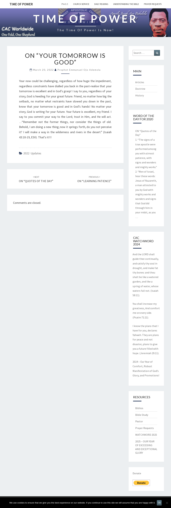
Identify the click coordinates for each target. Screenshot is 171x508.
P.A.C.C (65, 4)
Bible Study (141, 414)
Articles (139, 82)
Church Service (81, 4)
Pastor (139, 421)
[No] (166, 502)
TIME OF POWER (21, 4)
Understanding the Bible (126, 4)
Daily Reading (101, 4)
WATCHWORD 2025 (146, 434)
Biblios (139, 408)
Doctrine (140, 88)
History (139, 95)
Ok (159, 502)
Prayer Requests (152, 4)
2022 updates (32, 153)
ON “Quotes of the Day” (145, 132)
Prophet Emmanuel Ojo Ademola (79, 69)
